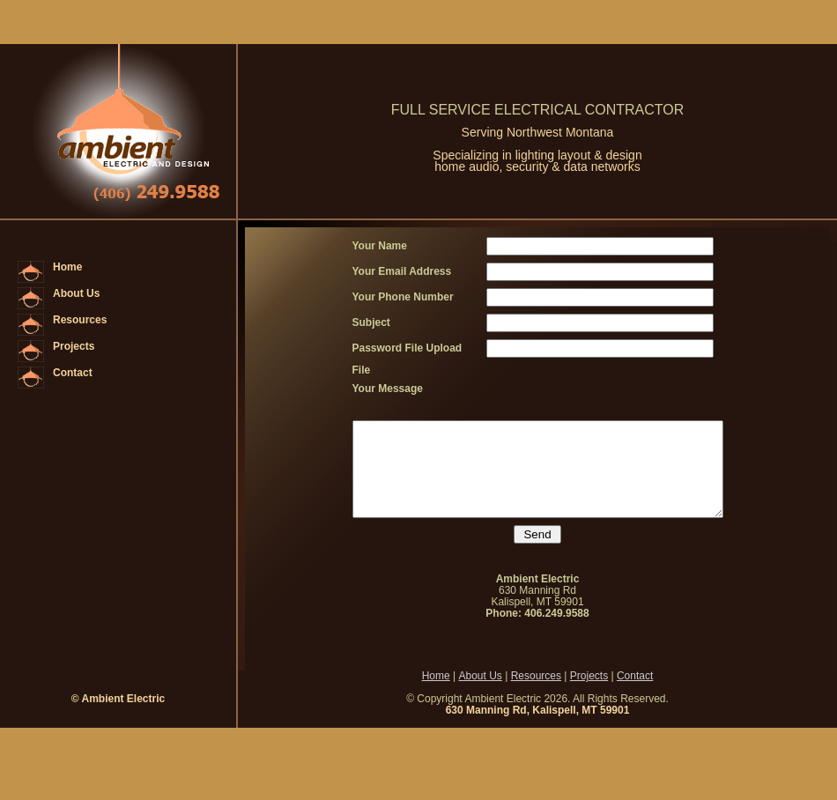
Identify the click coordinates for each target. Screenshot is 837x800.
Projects (73, 346)
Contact (73, 373)
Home (67, 267)
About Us (76, 293)
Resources (80, 320)
